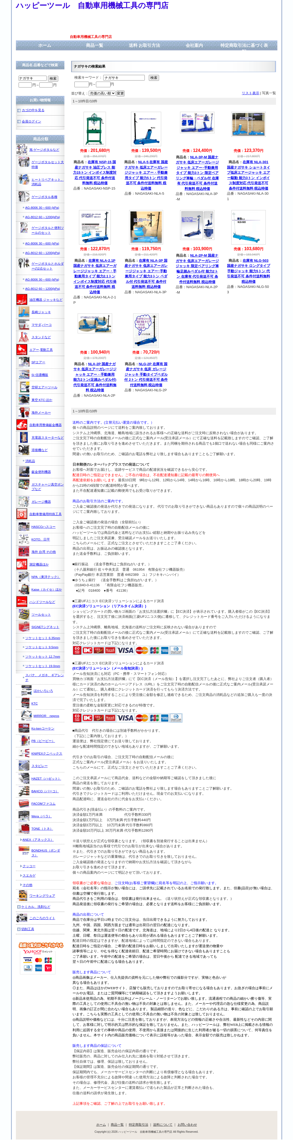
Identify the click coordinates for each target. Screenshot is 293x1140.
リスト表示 (250, 93)
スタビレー (33, 765)
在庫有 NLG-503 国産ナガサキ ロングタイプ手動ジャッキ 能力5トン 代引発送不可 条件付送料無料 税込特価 (248, 271)
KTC (28, 703)
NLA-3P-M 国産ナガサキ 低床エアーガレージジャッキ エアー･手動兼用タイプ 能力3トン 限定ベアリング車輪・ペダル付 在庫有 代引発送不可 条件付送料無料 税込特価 (197, 173)
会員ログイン (31, 121)
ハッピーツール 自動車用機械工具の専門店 (92, 5)
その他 (27, 885)
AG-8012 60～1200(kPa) (42, 217)
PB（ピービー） (37, 740)
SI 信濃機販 (33, 374)
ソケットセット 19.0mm (42, 666)
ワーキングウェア (35, 895)
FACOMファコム (37, 803)
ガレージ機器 (35, 501)
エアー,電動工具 (34, 349)
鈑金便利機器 (35, 471)
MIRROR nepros (40, 715)
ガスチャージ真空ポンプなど (41, 485)
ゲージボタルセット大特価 (41, 162)
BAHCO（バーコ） (39, 791)
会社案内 (194, 45)
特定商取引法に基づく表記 (244, 48)
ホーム (44, 45)
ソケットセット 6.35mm (42, 638)
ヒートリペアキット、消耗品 (41, 180)
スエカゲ (29, 875)
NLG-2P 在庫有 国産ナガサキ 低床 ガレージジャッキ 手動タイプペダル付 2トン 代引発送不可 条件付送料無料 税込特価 (146, 374)
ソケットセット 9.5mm (41, 647)
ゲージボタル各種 (38, 196)
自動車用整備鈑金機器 (39, 424)
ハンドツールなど (35, 601)
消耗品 (30, 461)
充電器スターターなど (41, 437)
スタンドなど (35, 337)
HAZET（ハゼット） (40, 778)
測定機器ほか (32, 564)
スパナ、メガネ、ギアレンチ (44, 677)
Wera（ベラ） (35, 816)
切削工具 (27, 929)
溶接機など (33, 449)
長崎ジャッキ (35, 311)
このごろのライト (35, 917)
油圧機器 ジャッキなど (39, 299)
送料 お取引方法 (144, 45)
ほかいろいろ (37, 690)
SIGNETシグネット (39, 626)
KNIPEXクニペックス (41, 753)
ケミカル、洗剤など (35, 906)
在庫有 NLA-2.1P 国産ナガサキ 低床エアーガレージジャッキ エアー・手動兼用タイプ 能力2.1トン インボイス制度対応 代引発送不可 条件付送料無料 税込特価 (94, 276)
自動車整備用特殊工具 (39, 513)
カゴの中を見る (33, 110)
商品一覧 (94, 45)
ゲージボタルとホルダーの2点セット (41, 264)
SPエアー (32, 362)
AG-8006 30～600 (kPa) (42, 207)
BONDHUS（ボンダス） (39, 851)
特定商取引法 (138, 1124)
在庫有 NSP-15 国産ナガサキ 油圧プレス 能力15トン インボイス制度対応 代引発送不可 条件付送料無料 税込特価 (94, 172)
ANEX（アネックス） (38, 839)
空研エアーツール (38, 387)
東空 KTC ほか (36, 399)
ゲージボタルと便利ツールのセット (41, 228)
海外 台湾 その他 (37, 551)
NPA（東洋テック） (39, 576)
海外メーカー (35, 412)
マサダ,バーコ (35, 324)
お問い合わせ (187, 1124)
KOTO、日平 (34, 539)
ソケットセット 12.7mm (42, 656)
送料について (163, 1124)
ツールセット (35, 614)
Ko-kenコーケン (36, 728)
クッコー (29, 866)
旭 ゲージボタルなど (37, 149)
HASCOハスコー (37, 526)
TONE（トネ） (36, 828)
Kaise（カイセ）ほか (40, 589)
